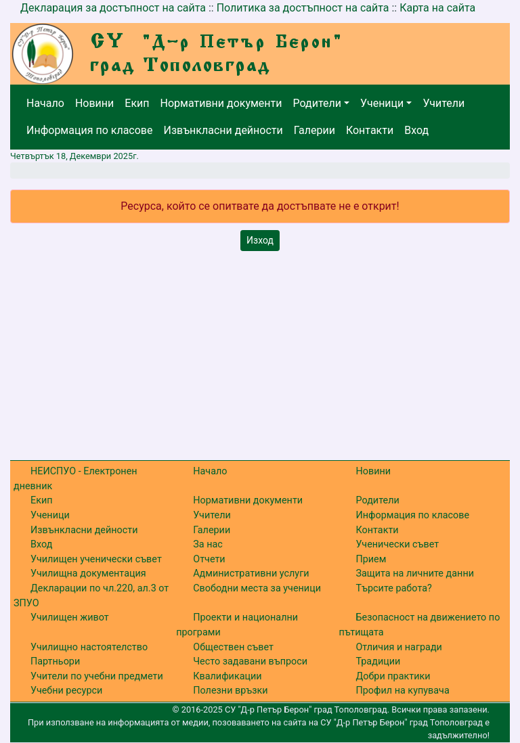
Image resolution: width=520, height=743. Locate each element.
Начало (45, 103)
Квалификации (227, 676)
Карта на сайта (437, 7)
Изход (260, 240)
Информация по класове (89, 130)
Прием (370, 559)
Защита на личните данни (414, 573)
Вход (416, 130)
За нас (208, 544)
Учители (443, 103)
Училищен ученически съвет (96, 559)
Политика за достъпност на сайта (303, 7)
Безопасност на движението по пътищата (419, 625)
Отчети (209, 559)
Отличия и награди (398, 647)
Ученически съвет (397, 544)
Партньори (55, 661)
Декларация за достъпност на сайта (113, 7)
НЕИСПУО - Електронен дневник (75, 479)
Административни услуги (251, 573)
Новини (94, 103)
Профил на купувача (402, 690)
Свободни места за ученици (257, 588)
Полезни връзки (230, 690)
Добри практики (392, 676)
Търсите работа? (393, 588)
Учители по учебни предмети (96, 676)
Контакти (369, 130)
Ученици (382, 103)
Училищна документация (88, 573)
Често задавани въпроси (250, 661)
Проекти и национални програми (237, 625)
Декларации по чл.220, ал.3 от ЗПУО (91, 596)
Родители (317, 103)
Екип (137, 103)
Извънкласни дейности (222, 130)
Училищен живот (69, 617)
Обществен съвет (233, 647)
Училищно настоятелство (89, 647)
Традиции (377, 661)
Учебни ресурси (66, 690)
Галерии (314, 130)
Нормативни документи (221, 103)
